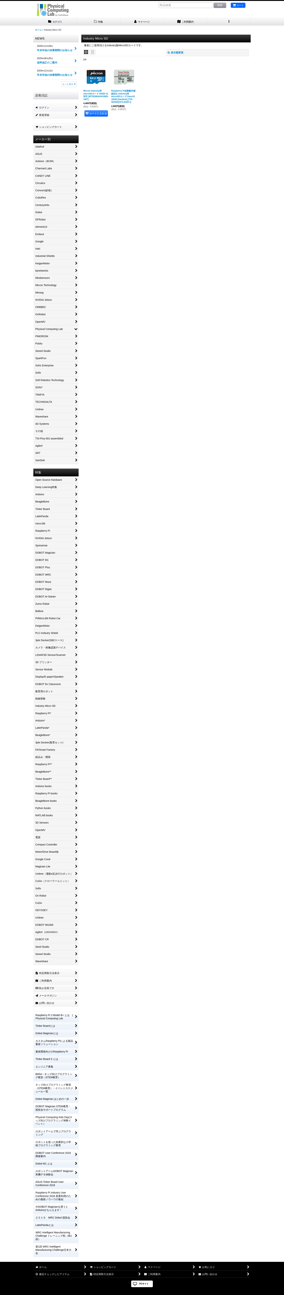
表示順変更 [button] (175, 52)
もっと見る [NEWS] (69, 84)
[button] (229, 22)
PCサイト (144, 1283)
